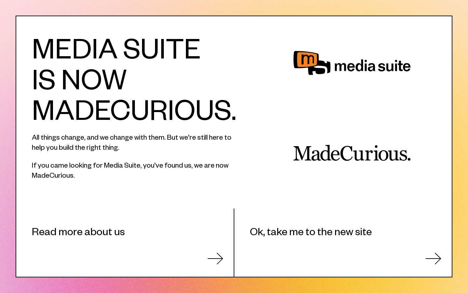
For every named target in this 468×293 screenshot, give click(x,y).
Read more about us (78, 230)
